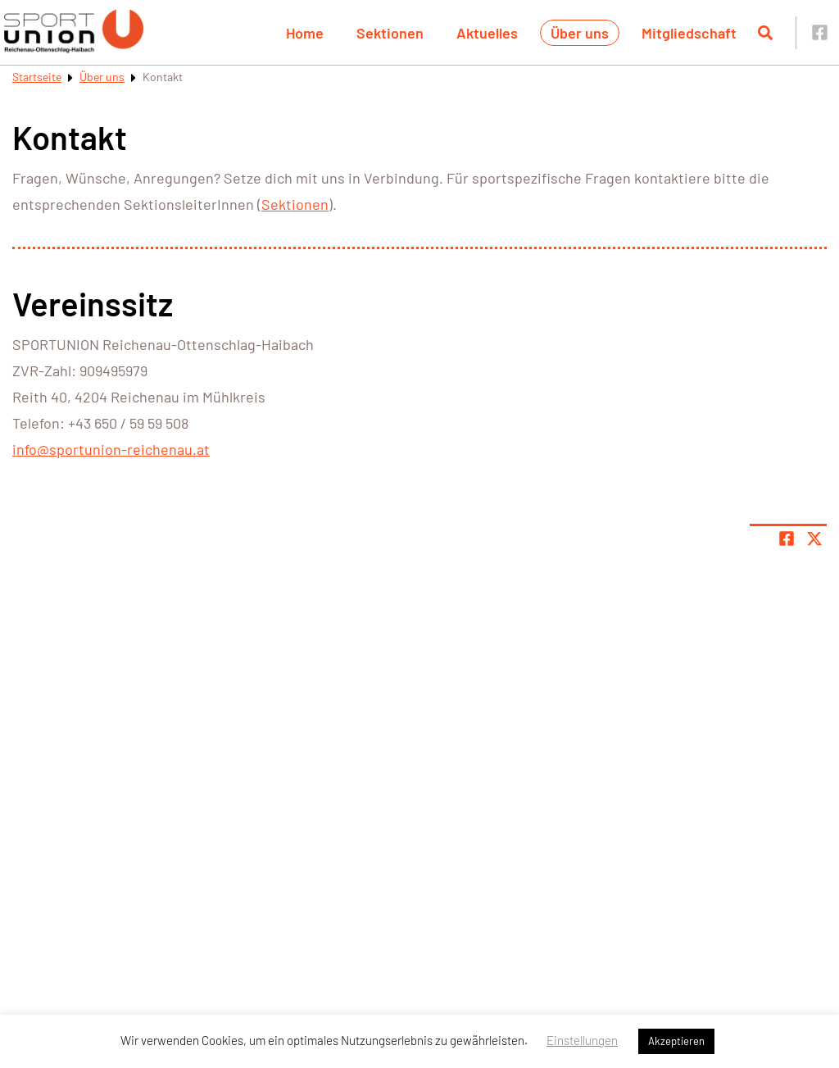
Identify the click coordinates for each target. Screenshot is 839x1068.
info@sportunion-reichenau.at (111, 449)
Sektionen (390, 33)
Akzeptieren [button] (676, 1041)
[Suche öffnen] (765, 33)
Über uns (580, 33)
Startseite (36, 77)
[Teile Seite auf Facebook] (786, 538)
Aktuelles (487, 33)
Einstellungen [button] (582, 1040)
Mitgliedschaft (689, 33)
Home (305, 33)
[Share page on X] (814, 538)
